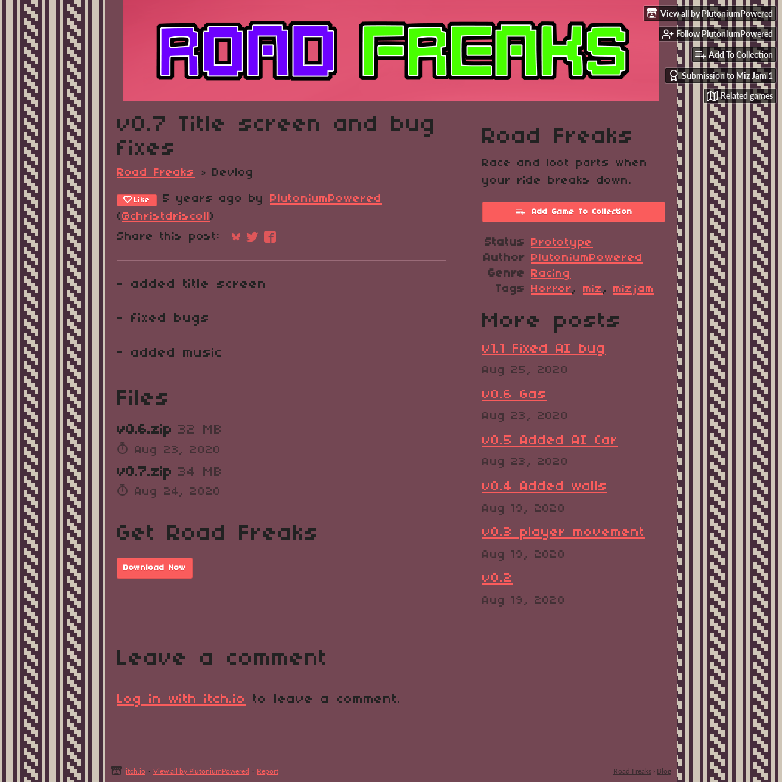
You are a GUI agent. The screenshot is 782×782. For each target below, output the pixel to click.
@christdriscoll (166, 216)
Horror (551, 289)
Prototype (562, 243)
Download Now (154, 568)
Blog (664, 770)
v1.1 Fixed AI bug (544, 349)
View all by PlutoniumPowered (201, 770)
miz (593, 289)
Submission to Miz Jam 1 (720, 75)
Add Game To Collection (573, 211)
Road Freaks (156, 173)
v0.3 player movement (563, 533)
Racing (551, 274)
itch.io (135, 770)
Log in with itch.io (181, 700)
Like (136, 200)
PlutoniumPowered (326, 199)
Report (267, 770)
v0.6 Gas (514, 395)
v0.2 (497, 578)
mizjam (633, 289)
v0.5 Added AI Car (550, 441)
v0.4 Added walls (544, 487)
